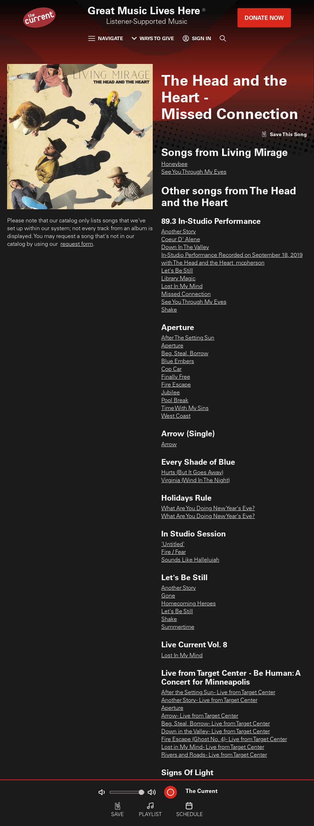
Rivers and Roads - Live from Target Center (214, 755)
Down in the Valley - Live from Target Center (215, 732)
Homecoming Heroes (188, 604)
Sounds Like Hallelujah (190, 560)
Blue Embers (177, 362)
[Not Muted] (101, 792)
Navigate (105, 38)
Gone (168, 596)
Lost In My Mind (182, 287)
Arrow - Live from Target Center (199, 716)
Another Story (178, 232)
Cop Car (171, 369)
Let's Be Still (177, 271)
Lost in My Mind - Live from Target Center (212, 747)
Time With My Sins (185, 408)
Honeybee (174, 164)
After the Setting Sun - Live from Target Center (218, 693)
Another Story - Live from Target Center (209, 700)
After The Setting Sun (187, 338)
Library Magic (178, 279)
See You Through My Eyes (193, 172)
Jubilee (170, 393)
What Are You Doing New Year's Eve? (208, 509)
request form (77, 244)
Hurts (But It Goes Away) (192, 473)
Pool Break (174, 401)
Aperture (172, 346)
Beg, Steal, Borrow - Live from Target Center (215, 724)
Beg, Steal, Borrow (184, 354)
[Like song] (284, 134)
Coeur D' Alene (180, 240)
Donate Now (264, 17)
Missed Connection (186, 294)
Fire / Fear (173, 552)
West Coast (175, 416)
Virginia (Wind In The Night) (195, 481)
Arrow (169, 445)
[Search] (223, 38)
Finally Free (175, 377)
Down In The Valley (185, 247)
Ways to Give (153, 38)
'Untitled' (172, 544)
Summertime (177, 627)
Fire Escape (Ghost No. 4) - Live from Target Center (224, 740)
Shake (169, 310)
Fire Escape (176, 385)
